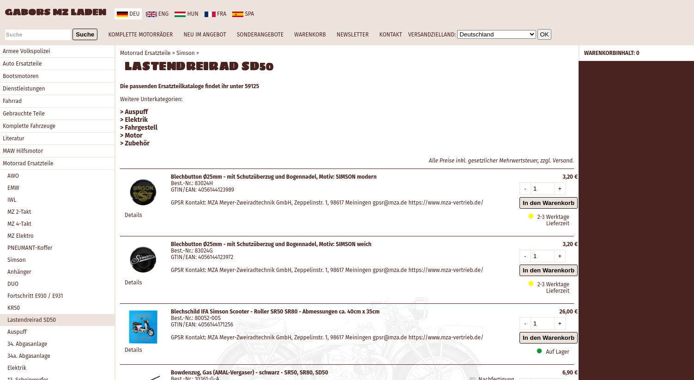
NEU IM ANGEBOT (204, 34)
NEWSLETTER (352, 34)
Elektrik (16, 368)
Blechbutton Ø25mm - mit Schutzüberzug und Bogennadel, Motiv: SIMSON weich (271, 244)
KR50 (13, 308)
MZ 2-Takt (19, 212)
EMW (13, 188)
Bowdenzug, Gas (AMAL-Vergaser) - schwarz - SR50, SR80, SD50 (249, 372)
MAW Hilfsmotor (23, 151)
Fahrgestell (141, 128)
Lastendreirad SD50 (31, 320)
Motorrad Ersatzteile (28, 163)
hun (186, 14)
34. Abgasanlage (27, 344)
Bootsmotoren (21, 76)
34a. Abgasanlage (28, 356)
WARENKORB (310, 34)
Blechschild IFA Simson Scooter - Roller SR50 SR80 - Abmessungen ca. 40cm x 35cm (275, 311)
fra (215, 14)
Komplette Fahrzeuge (29, 126)
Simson (16, 260)
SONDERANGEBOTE (260, 34)
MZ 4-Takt (19, 224)
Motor (134, 135)
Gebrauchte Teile (24, 113)
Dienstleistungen (24, 88)
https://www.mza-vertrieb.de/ (446, 202)
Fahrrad (12, 101)
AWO (13, 176)
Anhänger (19, 272)
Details (133, 215)
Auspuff (17, 332)
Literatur (13, 138)
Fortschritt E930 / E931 (35, 296)
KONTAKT (391, 34)
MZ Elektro (20, 236)
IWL (11, 200)
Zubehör (137, 143)
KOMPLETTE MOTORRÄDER (140, 34)
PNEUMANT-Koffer (29, 248)
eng (157, 14)
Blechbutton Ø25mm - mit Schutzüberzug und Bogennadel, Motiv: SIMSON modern (274, 177)
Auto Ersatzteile (22, 63)
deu (128, 14)
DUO (12, 284)
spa (243, 14)
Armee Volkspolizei (26, 51)
